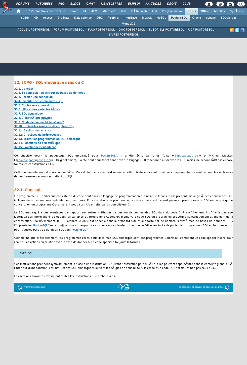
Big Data (63, 18)
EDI (154, 11)
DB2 (100, 18)
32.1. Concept (23, 89)
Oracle (196, 18)
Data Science (83, 18)
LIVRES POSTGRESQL (123, 35)
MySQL (147, 18)
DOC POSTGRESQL (132, 30)
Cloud (74, 11)
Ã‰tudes (153, 4)
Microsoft (109, 11)
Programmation (172, 11)
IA (84, 11)
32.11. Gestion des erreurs (32, 131)
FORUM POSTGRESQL (68, 30)
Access (48, 18)
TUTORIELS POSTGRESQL (166, 30)
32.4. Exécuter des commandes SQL (38, 101)
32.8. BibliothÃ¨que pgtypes (33, 118)
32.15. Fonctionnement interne (35, 147)
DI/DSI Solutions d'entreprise (45, 11)
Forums (23, 4)
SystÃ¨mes (237, 11)
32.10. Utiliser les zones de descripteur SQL (44, 126)
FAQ (61, 4)
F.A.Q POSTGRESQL (101, 30)
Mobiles (219, 11)
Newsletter (111, 4)
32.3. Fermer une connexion (33, 97)
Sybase (211, 18)
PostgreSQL (179, 18)
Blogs (75, 4)
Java (123, 11)
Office (205, 11)
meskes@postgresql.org (34, 160)
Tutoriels (44, 4)
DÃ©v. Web (139, 11)
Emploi (133, 4)
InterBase (130, 18)
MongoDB (128, 24)
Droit (171, 4)
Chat (90, 4)
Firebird (113, 18)
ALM (94, 11)
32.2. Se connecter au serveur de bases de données (49, 93)
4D (36, 18)
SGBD (192, 11)
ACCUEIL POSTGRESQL (33, 30)
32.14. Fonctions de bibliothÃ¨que (37, 143)
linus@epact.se (186, 156)
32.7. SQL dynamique (28, 114)
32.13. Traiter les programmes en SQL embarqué (47, 139)
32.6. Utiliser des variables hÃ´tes (37, 110)
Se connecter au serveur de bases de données (204, 287)
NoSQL (161, 18)
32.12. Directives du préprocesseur (38, 135)
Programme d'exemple (31, 287)
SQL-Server (228, 18)
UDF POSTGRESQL (201, 30)
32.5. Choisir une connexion (33, 106)
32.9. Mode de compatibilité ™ (39, 122)
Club (186, 4)
